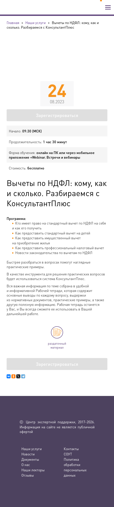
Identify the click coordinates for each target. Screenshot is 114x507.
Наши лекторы (33, 470)
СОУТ (68, 454)
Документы (30, 459)
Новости (28, 454)
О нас (25, 464)
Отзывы (27, 475)
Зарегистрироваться (57, 115)
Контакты (71, 448)
